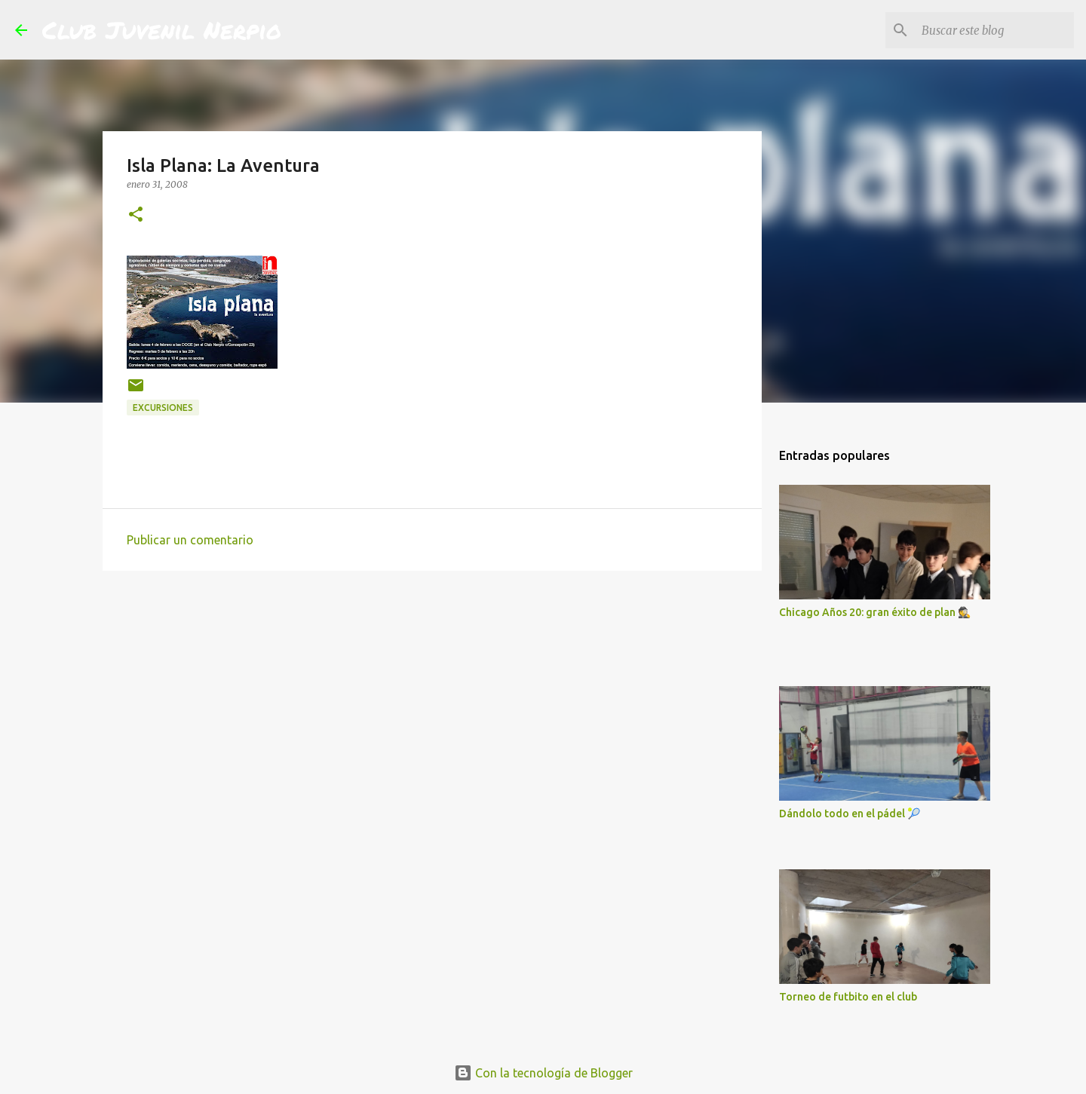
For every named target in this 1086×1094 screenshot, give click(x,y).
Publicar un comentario (190, 540)
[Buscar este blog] (995, 30)
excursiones (163, 407)
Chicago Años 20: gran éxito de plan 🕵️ (875, 612)
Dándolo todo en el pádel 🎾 (849, 813)
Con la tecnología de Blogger (543, 1073)
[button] (136, 215)
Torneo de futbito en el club (848, 997)
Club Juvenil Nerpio (161, 29)
